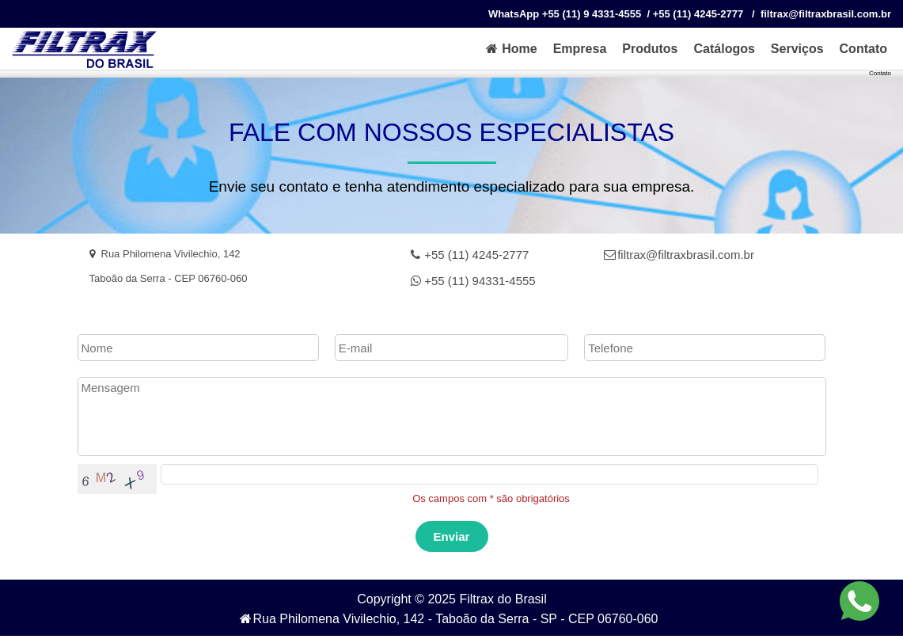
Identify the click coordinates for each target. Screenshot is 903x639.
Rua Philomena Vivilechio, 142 (165, 254)
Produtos (649, 48)
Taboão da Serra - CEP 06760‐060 (168, 278)
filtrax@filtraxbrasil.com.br (679, 254)
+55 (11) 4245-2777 (470, 254)
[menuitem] (510, 49)
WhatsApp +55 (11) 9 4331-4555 (564, 14)
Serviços (797, 48)
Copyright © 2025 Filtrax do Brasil (451, 599)
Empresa (580, 48)
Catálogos (724, 48)
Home (510, 48)
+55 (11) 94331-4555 (473, 280)
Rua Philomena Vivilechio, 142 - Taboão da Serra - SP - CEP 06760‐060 (448, 619)
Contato (863, 48)
